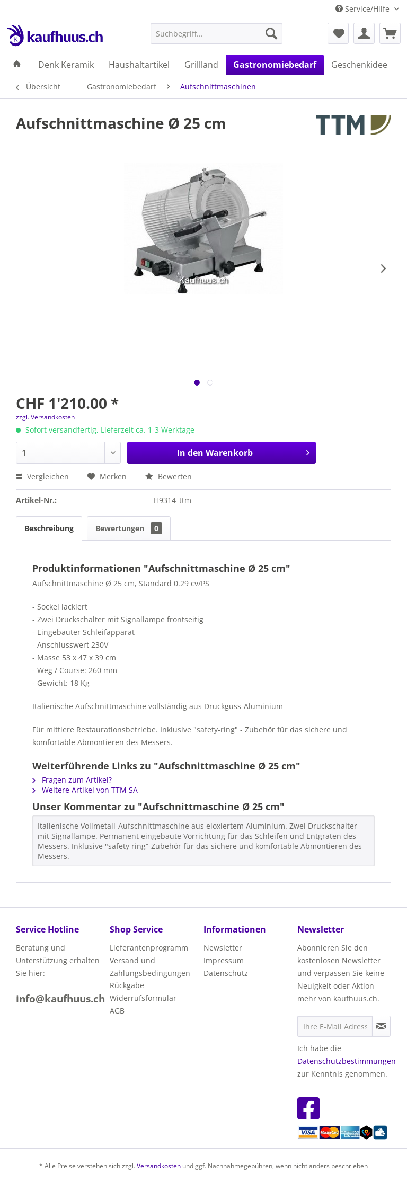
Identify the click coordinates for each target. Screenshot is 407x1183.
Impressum (224, 960)
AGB (117, 1011)
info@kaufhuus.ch (60, 999)
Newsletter (223, 948)
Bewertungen (128, 528)
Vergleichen (42, 476)
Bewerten (168, 476)
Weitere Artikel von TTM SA (85, 790)
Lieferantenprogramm (149, 948)
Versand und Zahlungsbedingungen (150, 966)
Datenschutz (226, 973)
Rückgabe (127, 985)
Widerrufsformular (143, 998)
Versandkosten (159, 1165)
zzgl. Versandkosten (45, 417)
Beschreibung (49, 528)
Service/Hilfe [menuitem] (363, 9)
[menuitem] (217, 33)
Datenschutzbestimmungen (346, 1061)
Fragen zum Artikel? (72, 780)
